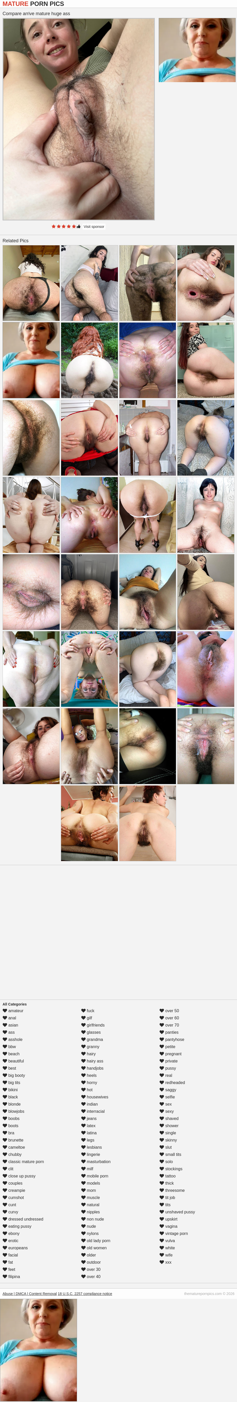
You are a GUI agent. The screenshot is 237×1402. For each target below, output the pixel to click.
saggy (167, 1090)
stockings (170, 1169)
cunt (9, 1205)
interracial (93, 1111)
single (167, 1133)
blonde (12, 1104)
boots (10, 1126)
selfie (167, 1097)
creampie (14, 1190)
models (90, 1183)
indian (89, 1104)
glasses (91, 1032)
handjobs (92, 1068)
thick (166, 1183)
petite (167, 1047)
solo (166, 1161)
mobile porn (94, 1176)
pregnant (170, 1054)
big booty (14, 1075)
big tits (11, 1082)
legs (87, 1140)
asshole (13, 1039)
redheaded (172, 1082)
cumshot (13, 1197)
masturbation (96, 1161)
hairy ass (92, 1061)
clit (8, 1169)
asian (10, 1025)
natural (90, 1205)
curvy (10, 1212)
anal (9, 1018)
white (167, 1248)
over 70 (169, 1025)
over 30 (91, 1269)
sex (165, 1104)
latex (88, 1126)
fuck (87, 1011)
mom (88, 1190)
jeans (89, 1118)
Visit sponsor (94, 227)
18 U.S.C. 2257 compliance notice (85, 1294)
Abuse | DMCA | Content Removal (30, 1294)
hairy (88, 1054)
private (168, 1061)
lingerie (90, 1154)
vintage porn (173, 1233)
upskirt (168, 1219)
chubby (12, 1154)
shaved (168, 1118)
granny (90, 1047)
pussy (167, 1068)
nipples (90, 1212)
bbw (9, 1047)
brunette (13, 1140)
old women (94, 1248)
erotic (10, 1241)
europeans (15, 1248)
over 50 (169, 1011)
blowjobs (13, 1111)
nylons (90, 1233)
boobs (11, 1118)
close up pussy (19, 1176)
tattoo (167, 1176)
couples (13, 1183)
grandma (92, 1039)
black (10, 1097)
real (165, 1075)
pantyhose (171, 1039)
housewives (94, 1097)
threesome (172, 1190)
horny (89, 1082)
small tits (170, 1154)
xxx (165, 1262)
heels (89, 1075)
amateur (13, 1011)
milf (87, 1169)
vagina (168, 1226)
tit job (167, 1197)
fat (8, 1262)
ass (9, 1032)
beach (11, 1054)
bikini (10, 1090)
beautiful (13, 1061)
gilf (86, 1018)
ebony (11, 1233)
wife (166, 1255)
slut (165, 1147)
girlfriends (93, 1025)
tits (164, 1205)
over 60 (169, 1018)
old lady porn (95, 1241)
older (88, 1255)
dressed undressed (23, 1219)
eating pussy (17, 1226)
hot (87, 1090)
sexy (166, 1111)
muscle (90, 1197)
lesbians (91, 1147)
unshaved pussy (177, 1212)
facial (10, 1255)
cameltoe (14, 1147)
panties (168, 1032)
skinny (168, 1140)
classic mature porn (23, 1161)
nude (88, 1226)
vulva (167, 1241)
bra (8, 1133)
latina (89, 1133)
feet (9, 1269)
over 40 (91, 1276)
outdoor (91, 1262)
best (9, 1068)
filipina (11, 1276)
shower (168, 1126)
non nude (92, 1219)
